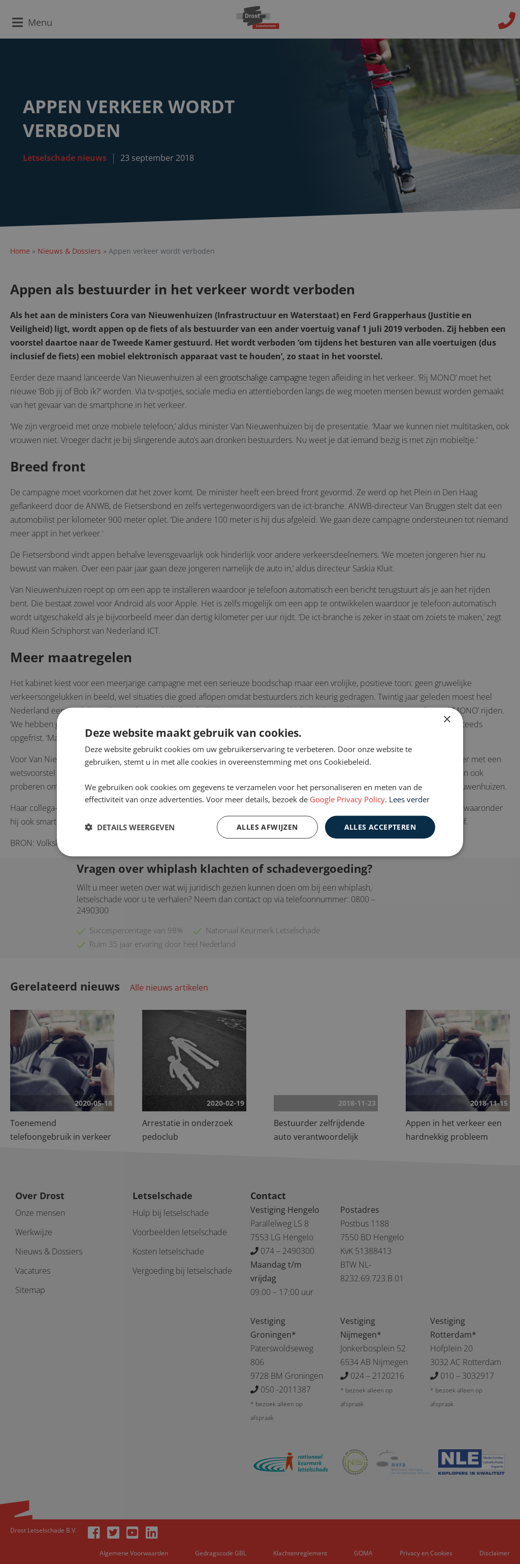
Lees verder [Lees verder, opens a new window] (409, 799)
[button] (130, 827)
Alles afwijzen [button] (267, 827)
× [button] (446, 720)
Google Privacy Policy (347, 799)
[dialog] (260, 782)
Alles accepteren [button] (380, 827)
